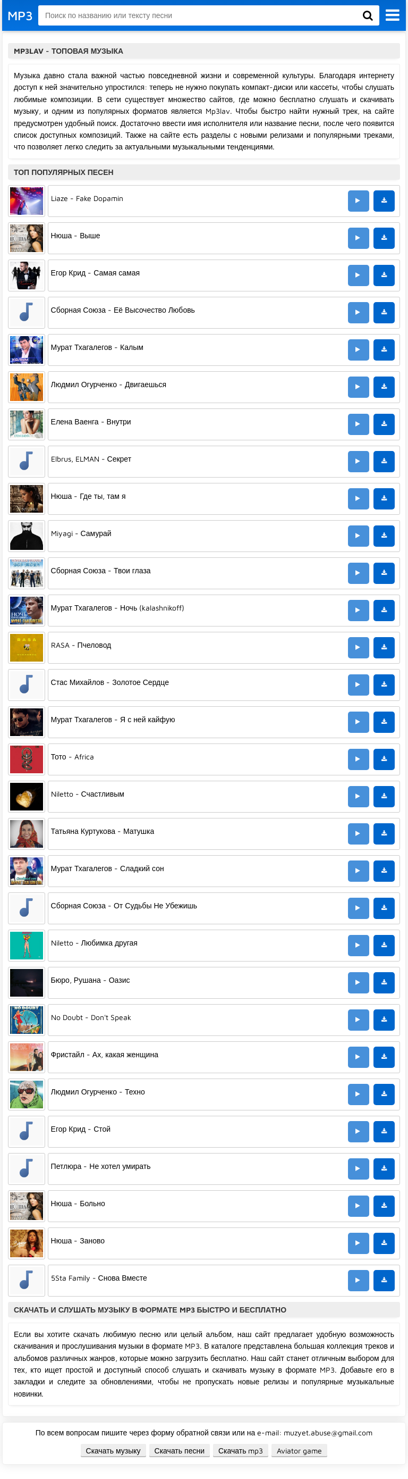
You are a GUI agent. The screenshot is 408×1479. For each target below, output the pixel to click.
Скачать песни (180, 1450)
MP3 (20, 15)
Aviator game (299, 1450)
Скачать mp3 (241, 1450)
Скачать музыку (113, 1450)
